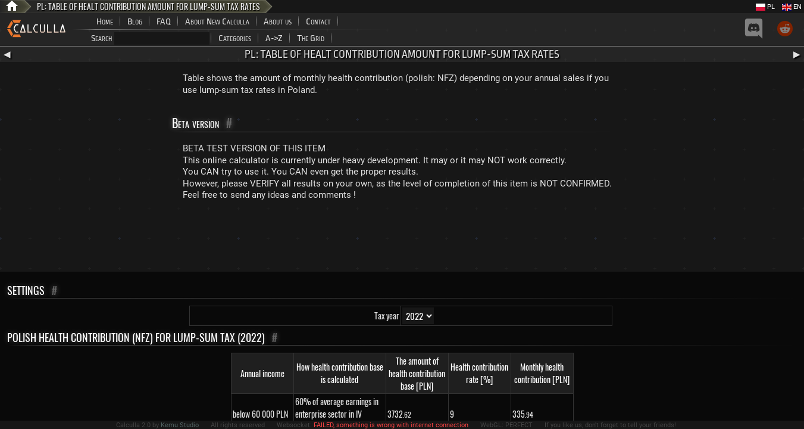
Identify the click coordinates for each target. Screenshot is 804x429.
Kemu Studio (180, 425)
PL (765, 7)
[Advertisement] (402, 239)
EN (792, 7)
